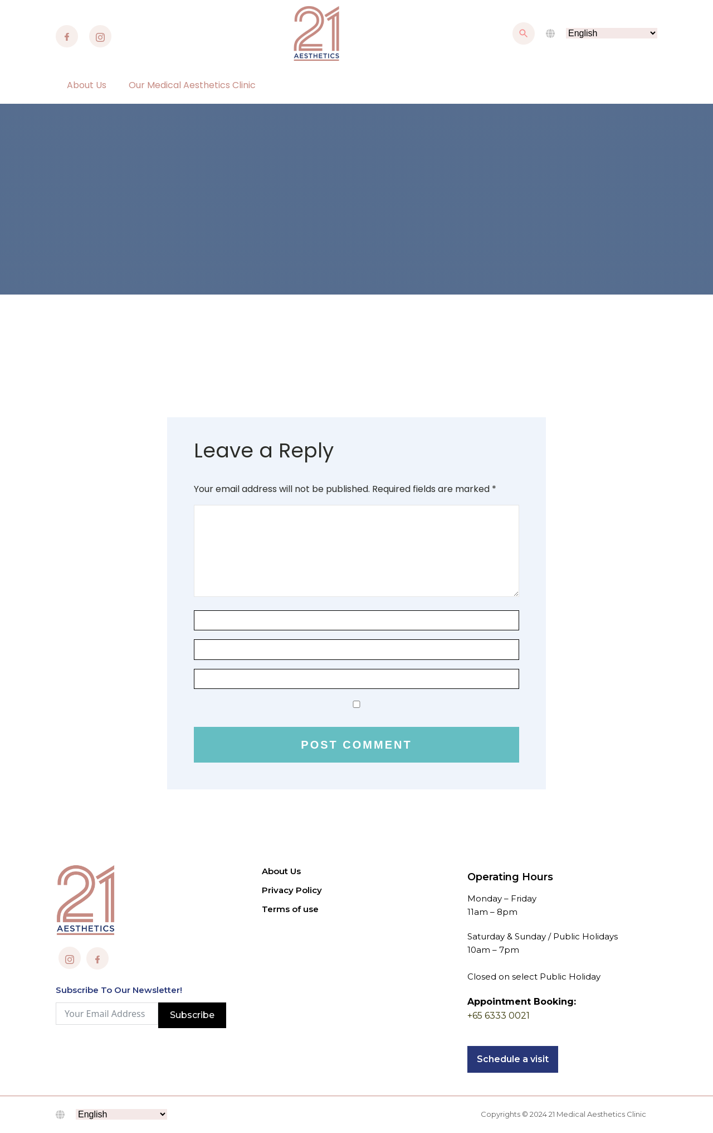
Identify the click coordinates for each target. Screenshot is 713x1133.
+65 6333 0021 (498, 1015)
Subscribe (192, 1015)
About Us (86, 85)
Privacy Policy (292, 890)
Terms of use (290, 909)
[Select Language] (611, 33)
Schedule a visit (513, 1059)
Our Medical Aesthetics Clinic (192, 85)
